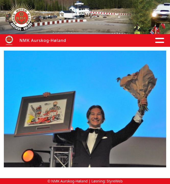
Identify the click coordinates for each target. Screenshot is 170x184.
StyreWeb (115, 181)
